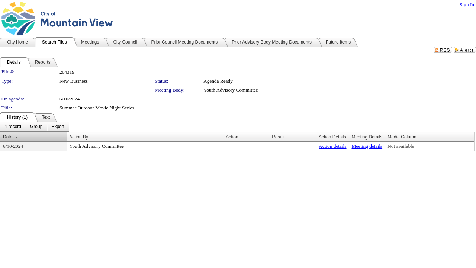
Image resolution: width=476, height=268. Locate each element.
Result (278, 137)
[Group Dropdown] (36, 126)
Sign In (467, 4)
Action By (78, 137)
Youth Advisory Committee (230, 90)
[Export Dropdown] (58, 126)
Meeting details (367, 146)
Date (7, 137)
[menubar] (34, 127)
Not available (400, 146)
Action (232, 137)
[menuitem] (13, 126)
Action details (332, 146)
